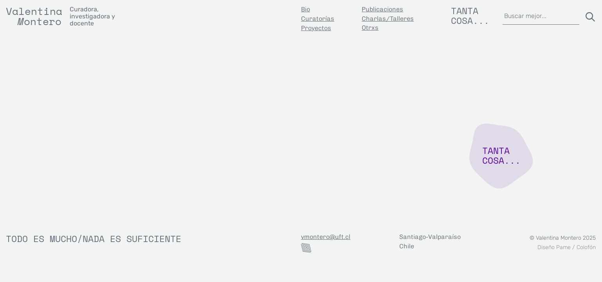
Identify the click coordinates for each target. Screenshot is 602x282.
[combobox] (541, 15)
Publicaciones (382, 9)
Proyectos (316, 28)
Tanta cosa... (470, 15)
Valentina (34, 11)
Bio (305, 9)
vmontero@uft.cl (325, 236)
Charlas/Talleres (388, 18)
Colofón (586, 247)
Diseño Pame (554, 247)
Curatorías (317, 18)
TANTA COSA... (501, 155)
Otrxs (370, 27)
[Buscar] (588, 15)
